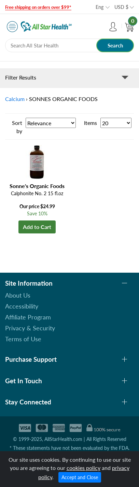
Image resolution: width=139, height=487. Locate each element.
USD (121, 7)
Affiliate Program (28, 317)
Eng (99, 7)
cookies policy (83, 467)
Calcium (15, 99)
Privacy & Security (30, 328)
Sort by (17, 126)
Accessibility (21, 306)
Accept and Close (79, 477)
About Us (17, 295)
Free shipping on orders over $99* (38, 7)
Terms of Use (23, 339)
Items (90, 122)
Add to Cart (37, 227)
